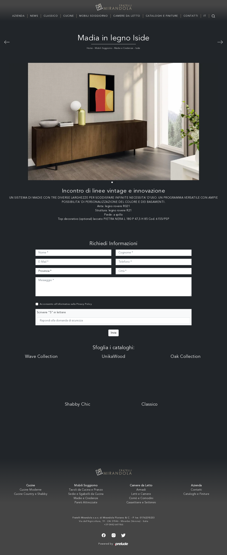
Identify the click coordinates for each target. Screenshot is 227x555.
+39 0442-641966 (113, 524)
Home (90, 48)
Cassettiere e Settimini (141, 502)
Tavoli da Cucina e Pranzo (86, 489)
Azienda (18, 16)
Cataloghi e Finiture (162, 16)
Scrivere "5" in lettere (51, 312)
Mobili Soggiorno (93, 16)
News (34, 16)
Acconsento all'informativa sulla (66, 304)
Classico (51, 16)
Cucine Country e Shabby (31, 494)
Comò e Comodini (141, 498)
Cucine (68, 16)
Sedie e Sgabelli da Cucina (86, 494)
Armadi (141, 489)
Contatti (191, 16)
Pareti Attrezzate (86, 502)
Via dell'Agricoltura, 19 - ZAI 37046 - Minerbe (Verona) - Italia (113, 521)
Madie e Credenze (123, 48)
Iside (137, 48)
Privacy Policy (84, 304)
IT (205, 16)
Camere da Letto (126, 16)
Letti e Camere (141, 494)
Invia (113, 332)
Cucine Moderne (31, 489)
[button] (112, 182)
